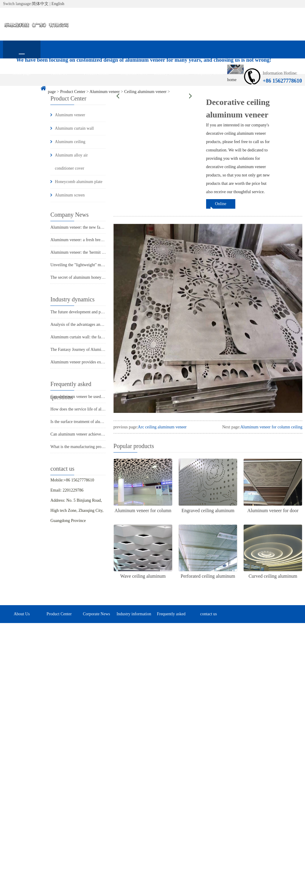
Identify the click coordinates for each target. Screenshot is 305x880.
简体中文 (40, 3)
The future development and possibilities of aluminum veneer (101, 312)
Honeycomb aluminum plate (78, 181)
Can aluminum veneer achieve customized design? (92, 434)
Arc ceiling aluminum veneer (162, 427)
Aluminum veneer (70, 115)
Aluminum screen (70, 195)
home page (22, 73)
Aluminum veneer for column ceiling (271, 427)
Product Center (96, 73)
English (58, 3)
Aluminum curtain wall (74, 128)
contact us (21, 91)
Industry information (171, 73)
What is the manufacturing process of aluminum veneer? (97, 446)
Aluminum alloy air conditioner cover (71, 162)
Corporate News (133, 73)
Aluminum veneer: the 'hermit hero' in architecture (92, 252)
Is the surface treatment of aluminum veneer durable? (94, 421)
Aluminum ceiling (70, 142)
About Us (59, 73)
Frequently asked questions (208, 76)
